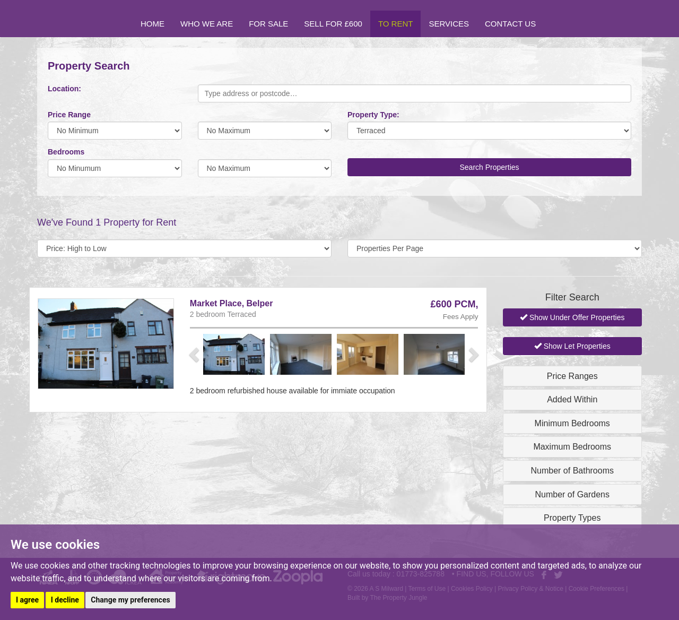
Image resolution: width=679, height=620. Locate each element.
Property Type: (373, 114)
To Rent (395, 23)
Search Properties (489, 167)
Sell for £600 (333, 23)
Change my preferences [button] (130, 600)
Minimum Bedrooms (572, 423)
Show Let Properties (572, 346)
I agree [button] (27, 600)
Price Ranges (572, 376)
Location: (64, 88)
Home (152, 23)
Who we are (206, 23)
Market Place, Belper (231, 303)
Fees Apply (460, 317)
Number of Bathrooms (572, 470)
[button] (195, 354)
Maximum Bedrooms (572, 446)
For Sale (268, 23)
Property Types (572, 517)
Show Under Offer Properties (572, 317)
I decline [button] (65, 600)
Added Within (572, 399)
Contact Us (510, 23)
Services (449, 23)
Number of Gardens (572, 494)
